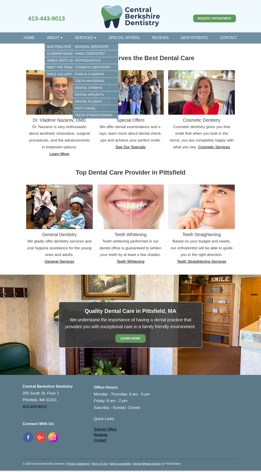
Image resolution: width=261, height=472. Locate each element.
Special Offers (124, 38)
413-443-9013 (46, 18)
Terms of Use (99, 463)
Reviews (160, 38)
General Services (59, 261)
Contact (228, 38)
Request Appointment (214, 18)
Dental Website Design (147, 463)
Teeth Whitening (130, 261)
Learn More (59, 154)
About (53, 38)
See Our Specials (130, 147)
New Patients (194, 38)
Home (29, 38)
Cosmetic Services (214, 147)
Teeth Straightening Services (201, 261)
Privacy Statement (78, 463)
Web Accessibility (120, 463)
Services (84, 38)
